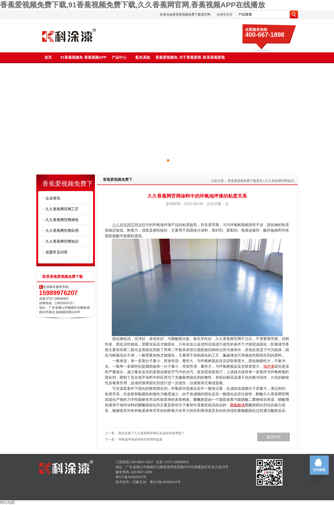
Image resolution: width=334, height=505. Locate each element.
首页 (48, 57)
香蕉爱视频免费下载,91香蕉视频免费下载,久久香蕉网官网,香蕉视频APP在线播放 (132, 5)
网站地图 (7, 502)
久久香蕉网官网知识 (62, 241)
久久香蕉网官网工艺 (62, 209)
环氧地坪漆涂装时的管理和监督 (140, 439)
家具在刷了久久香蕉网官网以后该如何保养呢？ (151, 433)
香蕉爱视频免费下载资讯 (245, 181)
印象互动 (139, 482)
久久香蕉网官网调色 (62, 220)
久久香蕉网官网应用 (62, 230)
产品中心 (119, 57)
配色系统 (142, 57)
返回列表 (273, 437)
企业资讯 (52, 198)
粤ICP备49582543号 (131, 477)
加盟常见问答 (56, 252)
